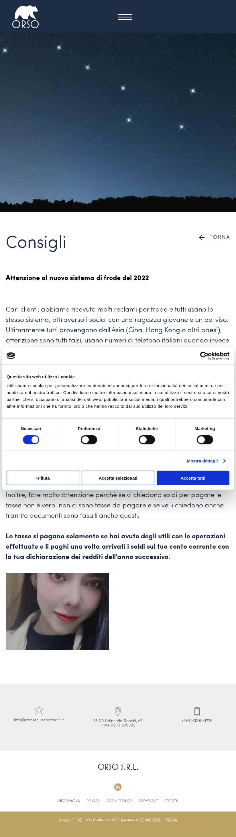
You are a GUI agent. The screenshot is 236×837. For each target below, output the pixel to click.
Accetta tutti (192, 478)
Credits (171, 801)
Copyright (148, 801)
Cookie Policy (119, 801)
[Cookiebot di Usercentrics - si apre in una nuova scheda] (204, 355)
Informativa (69, 801)
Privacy (93, 801)
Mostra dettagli (202, 460)
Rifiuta (43, 478)
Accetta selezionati (118, 478)
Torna (214, 237)
